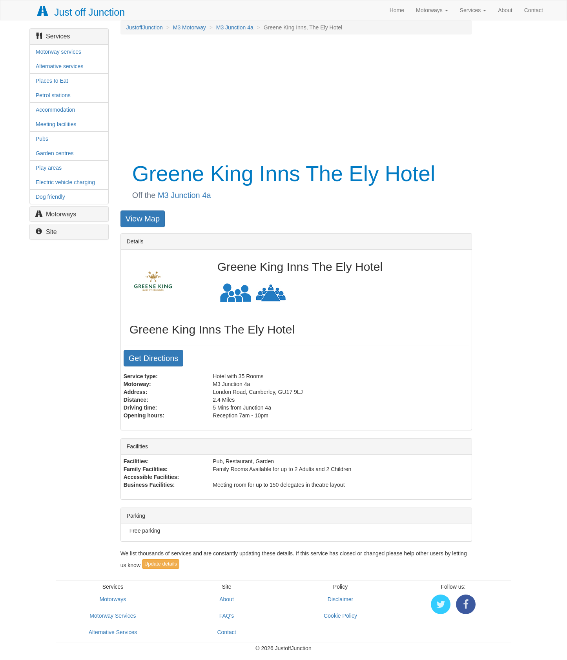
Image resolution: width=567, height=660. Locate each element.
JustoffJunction (144, 27)
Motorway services (58, 52)
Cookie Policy (340, 616)
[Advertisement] (295, 97)
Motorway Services (112, 616)
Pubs (42, 139)
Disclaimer (340, 599)
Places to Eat (52, 81)
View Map (143, 218)
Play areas (49, 168)
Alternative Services (113, 632)
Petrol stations (53, 95)
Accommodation (55, 110)
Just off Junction (81, 12)
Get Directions (154, 358)
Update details (160, 564)
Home (397, 10)
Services (473, 10)
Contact (533, 10)
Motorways (432, 10)
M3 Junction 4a (234, 27)
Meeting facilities (56, 124)
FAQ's (226, 616)
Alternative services (59, 66)
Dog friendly (50, 197)
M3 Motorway (189, 27)
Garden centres (55, 153)
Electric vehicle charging (65, 182)
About (505, 10)
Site (46, 231)
